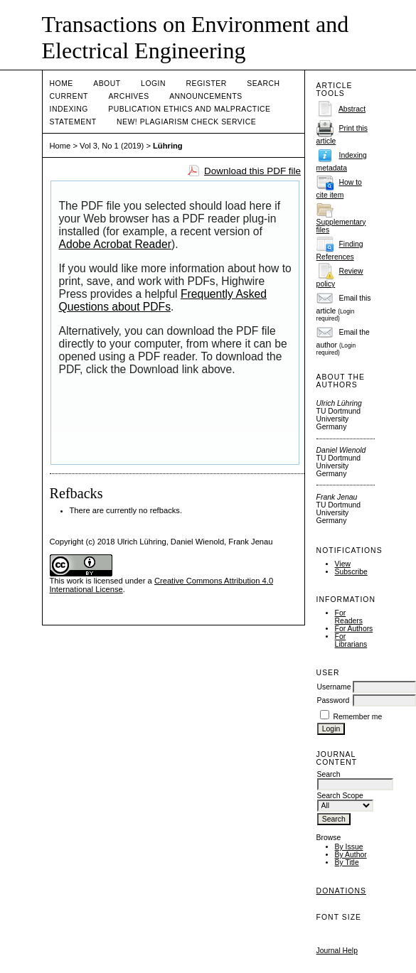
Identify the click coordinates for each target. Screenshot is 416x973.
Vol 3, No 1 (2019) (112, 145)
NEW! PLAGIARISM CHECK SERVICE (186, 122)
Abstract (352, 109)
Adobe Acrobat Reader (115, 244)
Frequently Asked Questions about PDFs (163, 300)
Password (333, 700)
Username (334, 687)
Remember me (358, 717)
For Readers (349, 617)
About (106, 83)
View (343, 564)
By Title (347, 862)
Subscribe (351, 572)
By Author (351, 855)
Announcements (205, 96)
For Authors (354, 629)
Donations (341, 891)
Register (206, 83)
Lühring (168, 145)
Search (263, 83)
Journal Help (337, 951)
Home (61, 83)
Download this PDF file (252, 171)
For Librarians (351, 640)
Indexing (69, 109)
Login (153, 83)
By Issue (349, 847)
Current (69, 96)
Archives (128, 96)
